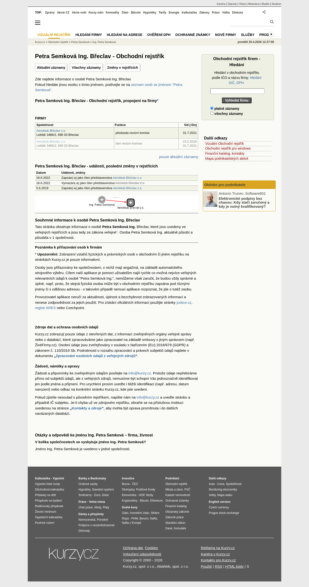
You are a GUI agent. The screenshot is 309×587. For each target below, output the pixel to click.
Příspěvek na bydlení (48, 500)
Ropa (125, 518)
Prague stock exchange (224, 513)
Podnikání (172, 478)
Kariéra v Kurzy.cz (215, 554)
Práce (216, 12)
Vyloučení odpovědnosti (142, 554)
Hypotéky (149, 12)
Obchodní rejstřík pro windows (228, 148)
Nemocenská (86, 519)
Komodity (112, 12)
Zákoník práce (174, 517)
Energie (174, 12)
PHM (134, 518)
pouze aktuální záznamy (178, 157)
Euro (97, 495)
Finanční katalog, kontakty (225, 153)
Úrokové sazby (88, 484)
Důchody (84, 530)
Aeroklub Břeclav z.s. (51, 130)
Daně (168, 528)
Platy (106, 507)
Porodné (102, 519)
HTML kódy (234, 566)
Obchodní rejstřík (58, 42)
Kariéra (221, 3)
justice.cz (183, 302)
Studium (276, 3)
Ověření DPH (158, 35)
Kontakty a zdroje (87, 408)
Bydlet (265, 3)
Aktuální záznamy (51, 67)
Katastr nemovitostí (177, 495)
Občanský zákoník (177, 511)
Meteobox (254, 3)
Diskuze (237, 12)
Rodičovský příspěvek (49, 506)
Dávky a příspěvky (91, 514)
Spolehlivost (234, 484)
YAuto (242, 3)
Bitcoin (136, 12)
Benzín (144, 518)
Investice (128, 478)
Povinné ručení (44, 523)
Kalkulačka (189, 12)
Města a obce (174, 489)
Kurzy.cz (40, 42)
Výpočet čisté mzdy (47, 484)
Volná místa (97, 502)
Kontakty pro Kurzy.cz (218, 560)
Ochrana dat (133, 548)
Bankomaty (98, 478)
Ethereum (156, 500)
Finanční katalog (176, 506)
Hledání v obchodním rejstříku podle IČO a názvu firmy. (236, 78)
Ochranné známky (192, 35)
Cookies (151, 548)
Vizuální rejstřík (54, 35)
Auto (212, 484)
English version (219, 502)
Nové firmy (225, 35)
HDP (142, 495)
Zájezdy (232, 3)
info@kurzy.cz (139, 373)
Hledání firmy (89, 35)
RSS (218, 566)
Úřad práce (85, 507)
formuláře (180, 528)
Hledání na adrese (124, 35)
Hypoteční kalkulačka (48, 517)
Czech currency (219, 507)
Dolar (105, 495)
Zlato (125, 12)
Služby (247, 35)
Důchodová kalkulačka (49, 489)
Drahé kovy (130, 507)
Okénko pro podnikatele (225, 185)
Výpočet (58, 478)
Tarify (162, 12)
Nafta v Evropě (131, 523)
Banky (82, 478)
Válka (226, 12)
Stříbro (155, 513)
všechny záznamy (226, 114)
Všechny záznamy (86, 67)
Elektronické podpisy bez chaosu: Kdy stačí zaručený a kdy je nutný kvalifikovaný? (244, 202)
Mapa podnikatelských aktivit (226, 158)
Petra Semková (80, 42)
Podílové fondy (145, 489)
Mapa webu (224, 495)
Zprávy (50, 12)
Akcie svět (79, 12)
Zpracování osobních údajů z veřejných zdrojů (95, 356)
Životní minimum (45, 511)
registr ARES (45, 308)
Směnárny (85, 495)
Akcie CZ (63, 12)
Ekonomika (129, 495)
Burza (125, 484)
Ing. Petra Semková (104, 42)
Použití (206, 566)
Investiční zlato (139, 513)
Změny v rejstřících (122, 67)
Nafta (153, 518)
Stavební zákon (175, 523)
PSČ (187, 489)
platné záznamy (224, 108)
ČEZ (135, 484)
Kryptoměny (129, 500)
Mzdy (97, 507)
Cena (220, 484)
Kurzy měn (96, 12)
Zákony (204, 12)
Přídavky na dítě (45, 495)
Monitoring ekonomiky (223, 489)
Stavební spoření (103, 489)
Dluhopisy (128, 489)
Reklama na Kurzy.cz (218, 548)
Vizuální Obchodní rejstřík (224, 143)
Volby (212, 495)
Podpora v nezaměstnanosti (96, 525)
